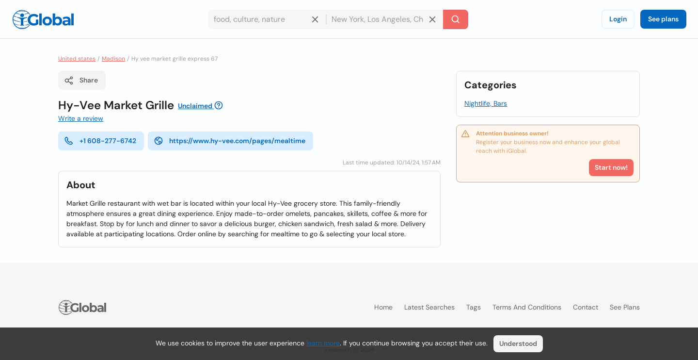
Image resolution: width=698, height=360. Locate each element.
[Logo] (43, 19)
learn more (323, 343)
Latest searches (429, 307)
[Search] (455, 19)
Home (383, 307)
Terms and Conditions (526, 307)
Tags (473, 307)
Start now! (611, 167)
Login (618, 19)
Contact (585, 307)
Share (81, 80)
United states (76, 59)
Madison (113, 59)
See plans (663, 19)
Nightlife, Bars (485, 103)
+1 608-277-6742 (100, 141)
